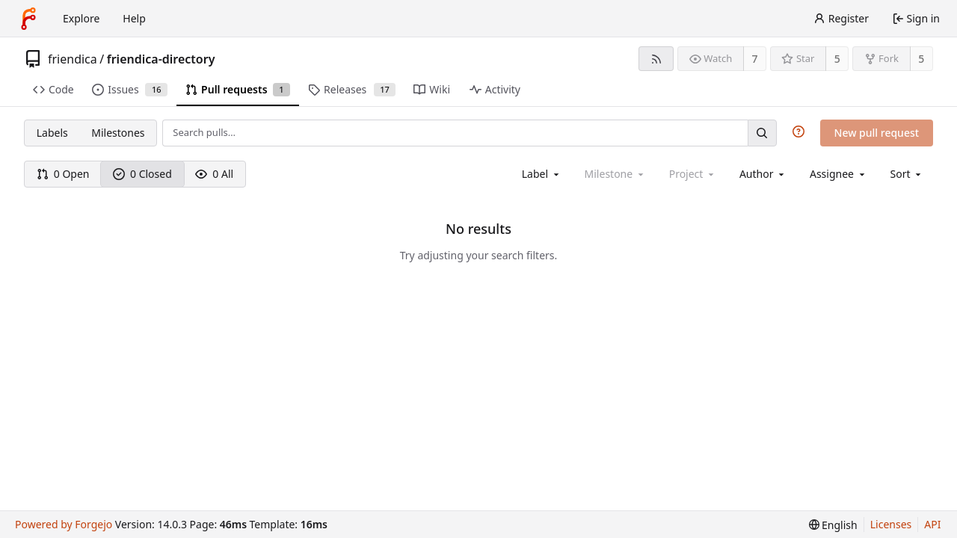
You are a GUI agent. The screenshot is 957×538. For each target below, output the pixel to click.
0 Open (63, 174)
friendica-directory (161, 59)
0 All (214, 174)
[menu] (907, 173)
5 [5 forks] (921, 59)
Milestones (117, 133)
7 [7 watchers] (755, 59)
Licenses (891, 524)
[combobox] (541, 173)
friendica (72, 59)
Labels (52, 133)
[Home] (28, 18)
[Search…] (762, 133)
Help (134, 18)
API (932, 524)
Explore (81, 18)
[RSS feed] (656, 58)
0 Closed (142, 174)
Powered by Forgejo (63, 524)
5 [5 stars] (837, 59)
